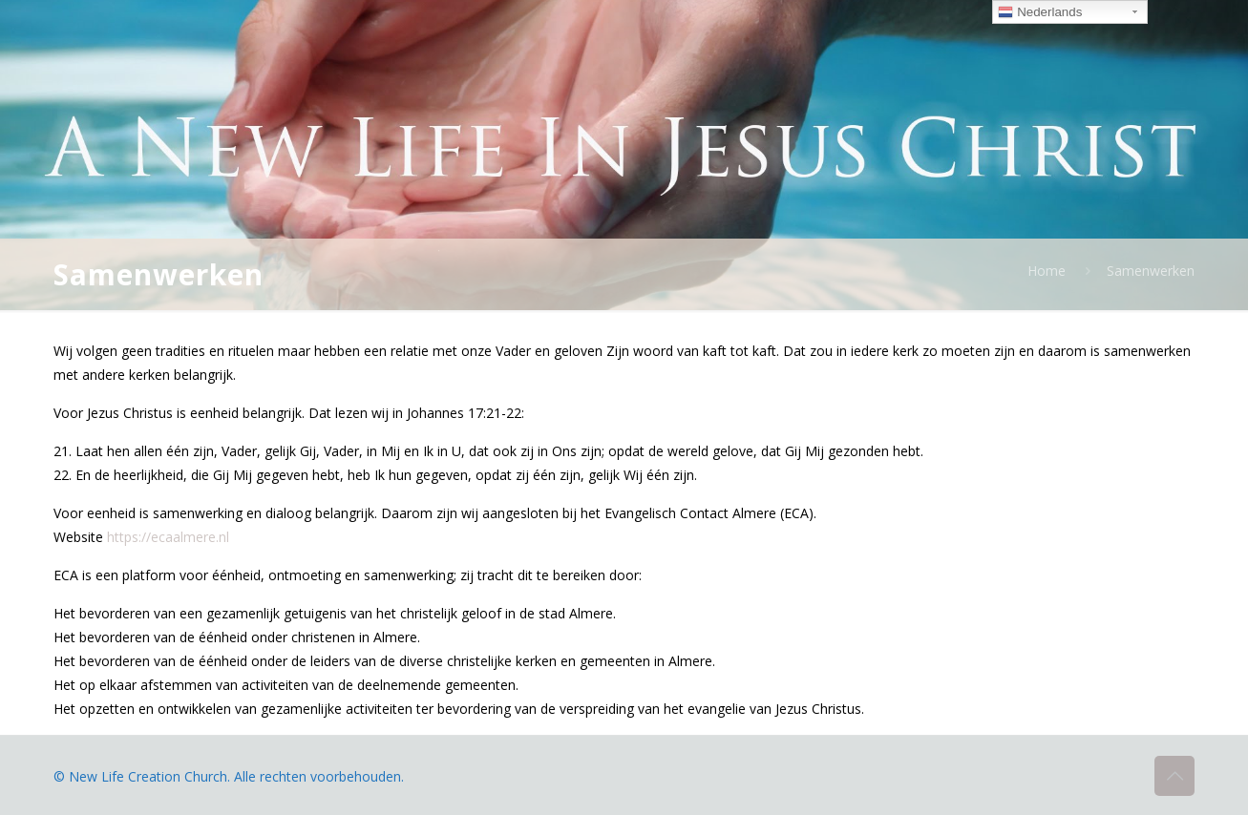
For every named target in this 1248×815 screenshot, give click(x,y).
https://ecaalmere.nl (168, 537)
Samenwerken (1151, 270)
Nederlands (1040, 12)
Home (1046, 270)
